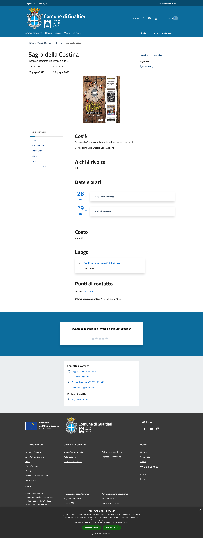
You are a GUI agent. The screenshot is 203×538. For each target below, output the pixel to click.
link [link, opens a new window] (126, 522)
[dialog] (101, 522)
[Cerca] (174, 18)
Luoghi (143, 474)
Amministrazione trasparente (115, 493)
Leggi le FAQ (69, 503)
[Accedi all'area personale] (168, 3)
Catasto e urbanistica (73, 461)
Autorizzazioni (70, 456)
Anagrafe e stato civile (73, 452)
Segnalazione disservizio (74, 498)
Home (31, 42)
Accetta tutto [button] (91, 528)
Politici (28, 470)
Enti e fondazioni (32, 466)
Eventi (59, 42)
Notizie (143, 452)
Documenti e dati (32, 480)
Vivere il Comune (45, 42)
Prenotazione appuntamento (76, 493)
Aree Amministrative (34, 456)
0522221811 (90, 291)
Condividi (146, 55)
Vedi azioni (160, 55)
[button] (101, 533)
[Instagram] (151, 18)
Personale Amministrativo (36, 475)
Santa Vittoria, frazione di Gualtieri (102, 263)
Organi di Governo (33, 452)
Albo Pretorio (108, 498)
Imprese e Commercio (111, 456)
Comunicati (145, 456)
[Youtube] (145, 18)
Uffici (27, 461)
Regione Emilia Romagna (36, 3)
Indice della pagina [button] (39, 132)
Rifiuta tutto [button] (112, 528)
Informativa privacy (110, 503)
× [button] (200, 510)
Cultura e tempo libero (112, 452)
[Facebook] (138, 18)
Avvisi (143, 461)
